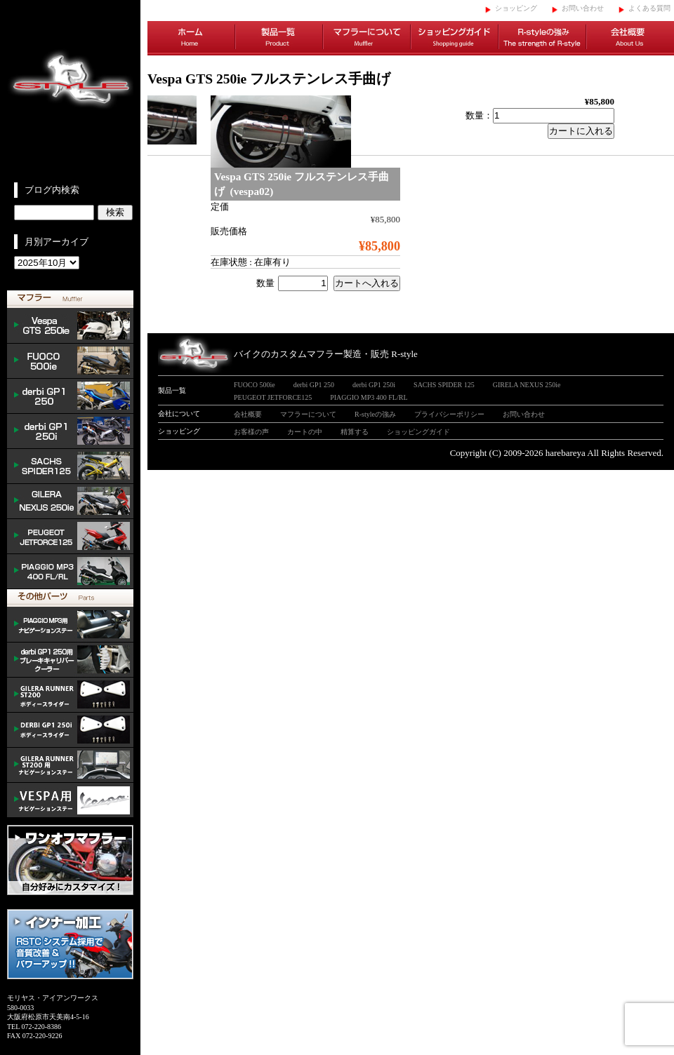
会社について (179, 413)
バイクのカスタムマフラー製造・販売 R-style (326, 354)
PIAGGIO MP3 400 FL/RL (70, 571)
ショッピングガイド (454, 38)
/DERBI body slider (70, 730)
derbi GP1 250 (70, 396)
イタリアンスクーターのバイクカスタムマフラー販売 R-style (70, 91)
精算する (355, 432)
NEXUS (70, 501)
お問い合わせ (583, 8)
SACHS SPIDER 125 (70, 466)
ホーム (191, 38)
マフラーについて (367, 38)
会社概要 (630, 38)
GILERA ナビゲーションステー (70, 765)
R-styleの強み (542, 38)
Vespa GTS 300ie (70, 326)
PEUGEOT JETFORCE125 (70, 536)
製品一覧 (279, 38)
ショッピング (516, 8)
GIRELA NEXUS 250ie (527, 385)
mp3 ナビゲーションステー (70, 625)
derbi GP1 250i (70, 431)
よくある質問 (649, 8)
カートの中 (304, 432)
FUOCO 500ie (70, 361)
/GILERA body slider (70, 695)
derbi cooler (70, 660)
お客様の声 (251, 432)
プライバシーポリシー (449, 414)
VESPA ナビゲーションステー (70, 800)
